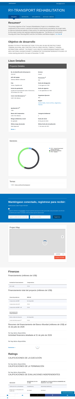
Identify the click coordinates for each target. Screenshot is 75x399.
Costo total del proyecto (18, 96)
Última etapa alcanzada (18, 124)
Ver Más (58, 34)
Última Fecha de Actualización (46, 124)
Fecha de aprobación (17, 88)
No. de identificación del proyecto (20, 72)
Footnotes (11, 347)
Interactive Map (59, 257)
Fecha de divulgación (44, 83)
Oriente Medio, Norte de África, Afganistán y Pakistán (49, 103)
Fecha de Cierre (42, 118)
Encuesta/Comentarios (68, 392)
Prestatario (42, 78)
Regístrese (57, 217)
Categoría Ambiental (44, 113)
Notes (12, 129)
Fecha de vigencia (43, 88)
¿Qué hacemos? (12, 3)
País (12, 83)
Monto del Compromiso (17, 113)
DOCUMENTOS (36, 17)
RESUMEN (14, 17)
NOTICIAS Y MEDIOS (48, 17)
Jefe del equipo (15, 77)
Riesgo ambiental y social (18, 118)
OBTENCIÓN (25, 17)
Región (40, 100)
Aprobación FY (15, 108)
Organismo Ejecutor (44, 95)
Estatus (40, 72)
